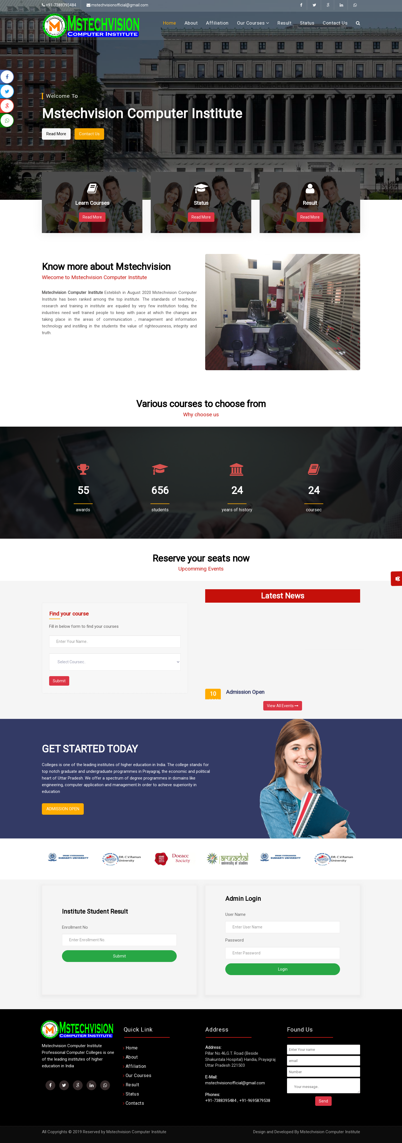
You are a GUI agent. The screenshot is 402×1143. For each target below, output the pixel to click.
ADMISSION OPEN (62, 808)
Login (283, 969)
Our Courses (253, 23)
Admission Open (245, 696)
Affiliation (217, 23)
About (191, 23)
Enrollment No (75, 927)
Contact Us (335, 23)
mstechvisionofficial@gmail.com (117, 5)
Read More (82, 133)
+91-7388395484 (220, 1100)
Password (234, 940)
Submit (59, 681)
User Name (235, 914)
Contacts (135, 1103)
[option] (68, 859)
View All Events (282, 706)
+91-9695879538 (254, 1100)
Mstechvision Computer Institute (330, 1131)
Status (307, 23)
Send (323, 1101)
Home (169, 23)
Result (284, 23)
